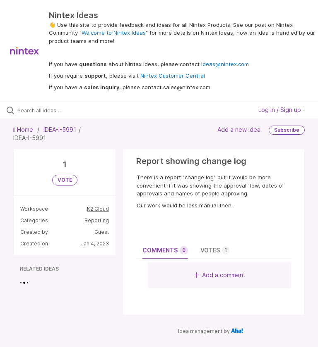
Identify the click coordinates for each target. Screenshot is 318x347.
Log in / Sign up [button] (281, 109)
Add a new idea (238, 129)
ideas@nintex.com (225, 64)
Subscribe (286, 130)
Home (24, 129)
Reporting (96, 220)
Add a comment (220, 274)
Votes (214, 250)
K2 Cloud (98, 209)
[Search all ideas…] (56, 110)
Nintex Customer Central (172, 75)
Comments (165, 250)
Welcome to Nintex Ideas (114, 32)
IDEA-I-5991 (59, 129)
